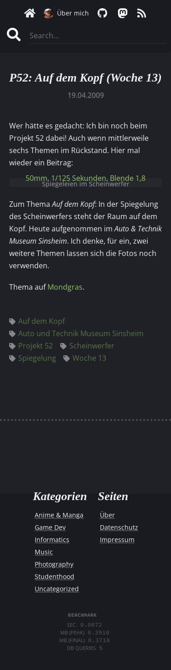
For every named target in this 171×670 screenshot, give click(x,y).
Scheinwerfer (87, 346)
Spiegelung (32, 358)
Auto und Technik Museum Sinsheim (76, 333)
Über (107, 515)
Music (44, 551)
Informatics (52, 539)
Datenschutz (119, 527)
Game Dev (50, 527)
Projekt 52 (31, 346)
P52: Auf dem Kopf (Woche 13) (85, 77)
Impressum (117, 539)
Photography (54, 564)
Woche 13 (84, 358)
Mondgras (65, 287)
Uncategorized (57, 588)
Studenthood (54, 576)
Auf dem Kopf (37, 321)
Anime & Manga (59, 515)
